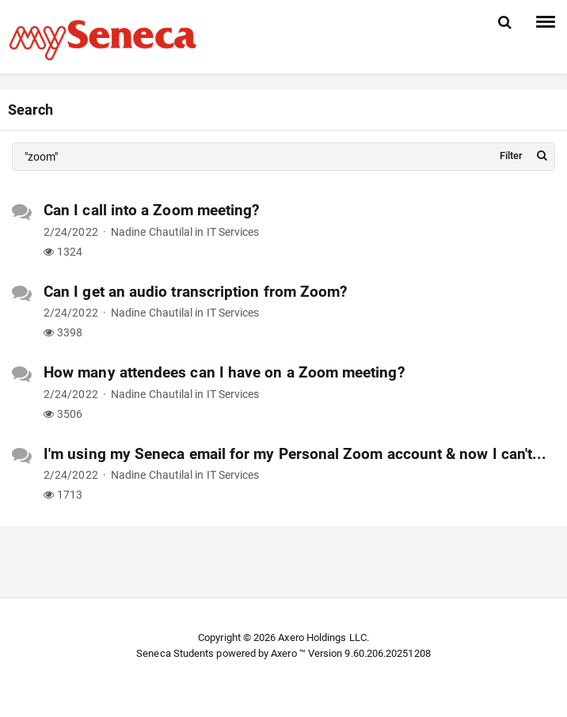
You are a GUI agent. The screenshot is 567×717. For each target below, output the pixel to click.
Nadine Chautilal (151, 232)
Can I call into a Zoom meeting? (151, 210)
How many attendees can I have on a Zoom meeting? (224, 372)
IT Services (233, 232)
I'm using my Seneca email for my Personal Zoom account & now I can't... (295, 454)
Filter (511, 155)
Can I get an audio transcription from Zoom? (195, 292)
